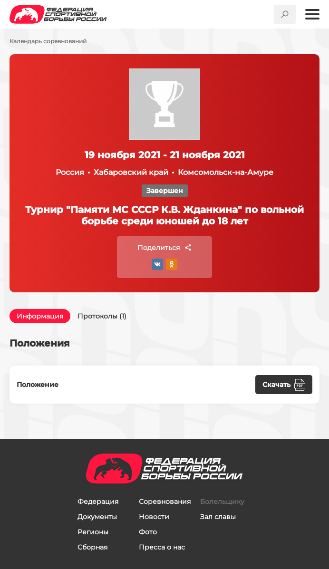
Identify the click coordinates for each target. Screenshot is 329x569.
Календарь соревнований (48, 41)
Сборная (92, 547)
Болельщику (222, 501)
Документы (97, 516)
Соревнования (165, 501)
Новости (154, 516)
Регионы (92, 532)
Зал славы (218, 516)
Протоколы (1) (101, 316)
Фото (148, 532)
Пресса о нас (162, 547)
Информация (40, 316)
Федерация (97, 501)
